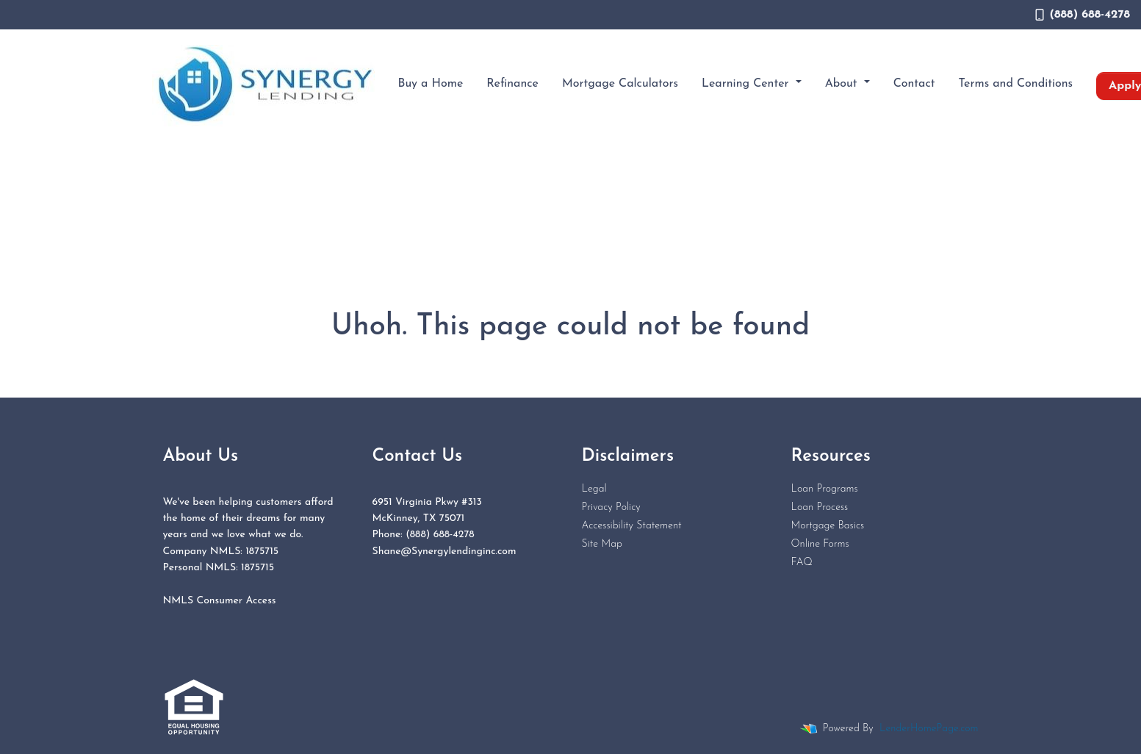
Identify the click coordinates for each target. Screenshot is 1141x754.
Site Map (602, 544)
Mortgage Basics (828, 525)
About (843, 84)
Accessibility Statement (632, 525)
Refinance (512, 84)
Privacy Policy (611, 507)
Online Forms (820, 544)
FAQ (802, 562)
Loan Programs (824, 489)
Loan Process (820, 507)
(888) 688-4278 (1082, 15)
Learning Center (747, 84)
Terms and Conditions (1016, 84)
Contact (914, 84)
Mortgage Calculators (620, 84)
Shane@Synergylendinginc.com (444, 551)
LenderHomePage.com (928, 728)
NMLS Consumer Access (219, 600)
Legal (594, 489)
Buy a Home (431, 84)
